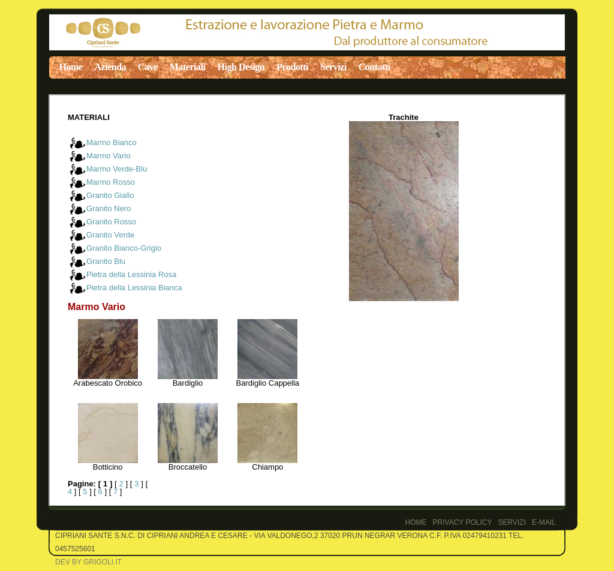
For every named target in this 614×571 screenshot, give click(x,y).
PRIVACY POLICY (462, 522)
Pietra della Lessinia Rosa (131, 274)
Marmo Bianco (111, 142)
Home (71, 67)
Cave (148, 67)
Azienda (110, 67)
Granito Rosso (111, 221)
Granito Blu (105, 261)
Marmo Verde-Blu (116, 168)
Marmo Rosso (110, 182)
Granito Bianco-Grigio (123, 248)
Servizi (333, 67)
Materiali (188, 67)
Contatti (374, 67)
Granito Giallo (110, 195)
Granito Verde (110, 234)
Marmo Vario (108, 155)
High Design (241, 67)
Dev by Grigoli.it (88, 562)
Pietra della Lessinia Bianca (134, 287)
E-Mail (544, 522)
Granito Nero (108, 208)
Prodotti (292, 67)
